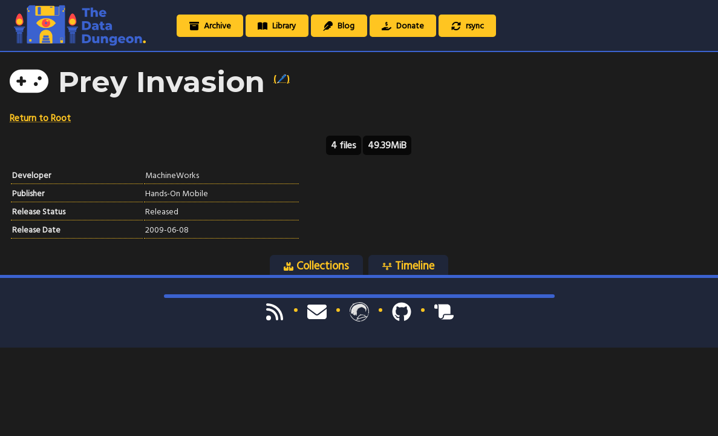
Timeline (408, 266)
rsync (467, 26)
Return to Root (40, 118)
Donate (403, 26)
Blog (338, 26)
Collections (316, 266)
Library (277, 26)
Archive (210, 26)
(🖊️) (281, 78)
